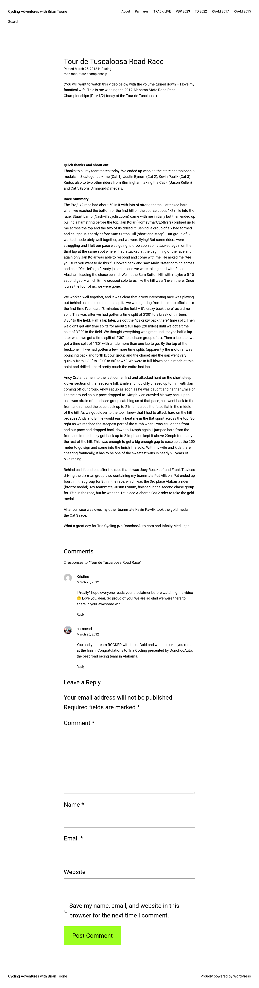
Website (74, 871)
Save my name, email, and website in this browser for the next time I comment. (124, 910)
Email (73, 838)
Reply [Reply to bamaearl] (81, 667)
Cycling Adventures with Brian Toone (37, 11)
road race (70, 74)
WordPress (242, 976)
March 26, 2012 (88, 582)
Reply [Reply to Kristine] (81, 614)
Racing (106, 69)
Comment (79, 722)
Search (13, 21)
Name (74, 804)
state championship (93, 74)
